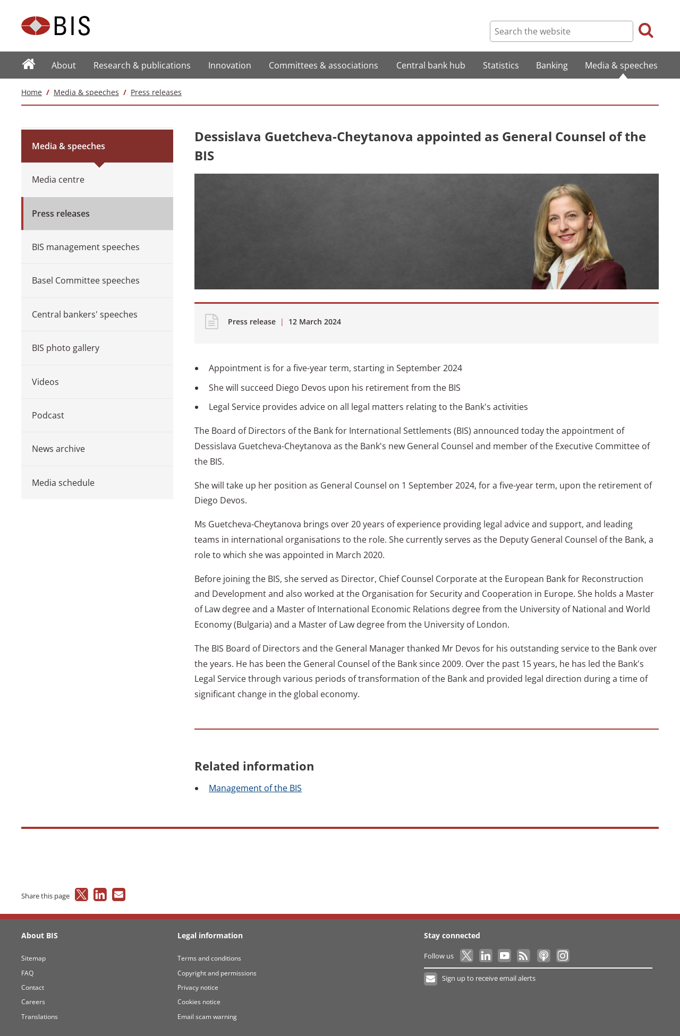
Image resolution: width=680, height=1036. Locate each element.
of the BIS (255, 788)
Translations (39, 1016)
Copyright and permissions (217, 973)
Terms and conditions (209, 958)
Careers (33, 1001)
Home (31, 92)
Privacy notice (197, 987)
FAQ (27, 973)
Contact (32, 987)
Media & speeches (86, 92)
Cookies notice (198, 1001)
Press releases (156, 92)
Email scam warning (207, 1016)
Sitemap (33, 958)
